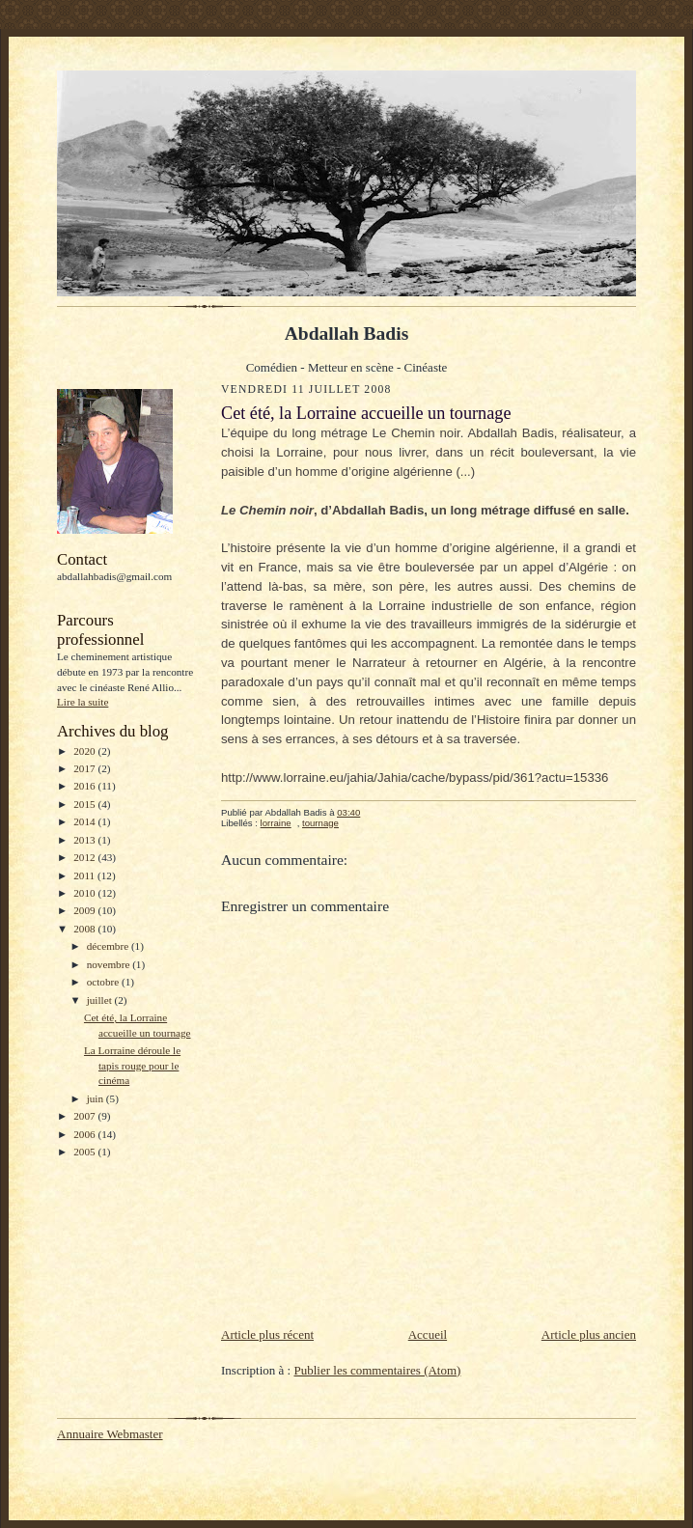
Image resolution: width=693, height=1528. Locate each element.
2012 (85, 857)
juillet (101, 1000)
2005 (85, 1151)
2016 (85, 786)
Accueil (427, 1334)
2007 (85, 1116)
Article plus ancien (588, 1334)
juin (96, 1098)
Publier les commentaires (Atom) (376, 1370)
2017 (85, 768)
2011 (85, 875)
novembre (109, 964)
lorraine (276, 823)
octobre (104, 981)
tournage (320, 823)
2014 (85, 821)
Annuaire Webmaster (110, 1434)
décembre (109, 946)
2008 (85, 928)
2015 (85, 804)
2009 (85, 910)
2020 (85, 751)
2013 (85, 840)
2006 (85, 1134)
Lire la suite (82, 702)
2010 (85, 893)
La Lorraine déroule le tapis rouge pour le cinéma (132, 1065)
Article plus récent (267, 1334)
